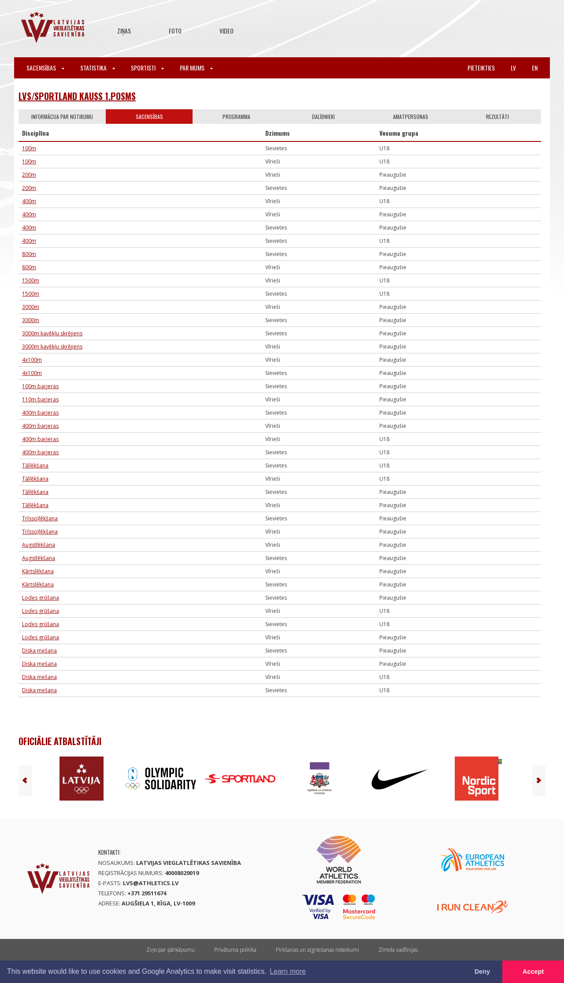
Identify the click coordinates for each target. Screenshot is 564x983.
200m (29, 174)
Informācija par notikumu (62, 116)
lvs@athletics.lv (150, 883)
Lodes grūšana (40, 597)
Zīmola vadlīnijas (398, 949)
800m (29, 254)
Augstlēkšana (38, 545)
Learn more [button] (288, 971)
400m (29, 201)
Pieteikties (481, 67)
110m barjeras (40, 399)
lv (513, 67)
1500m (30, 280)
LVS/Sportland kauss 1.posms (77, 96)
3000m (30, 307)
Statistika (97, 67)
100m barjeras (40, 386)
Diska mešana (39, 650)
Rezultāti (497, 116)
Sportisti (147, 67)
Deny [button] (482, 971)
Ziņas (124, 30)
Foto (175, 30)
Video (226, 30)
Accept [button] (533, 971)
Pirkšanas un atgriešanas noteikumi (317, 949)
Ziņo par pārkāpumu (170, 949)
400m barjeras (40, 412)
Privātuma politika (235, 949)
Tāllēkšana (35, 465)
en (535, 67)
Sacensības (45, 67)
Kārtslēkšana (38, 571)
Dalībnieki (323, 116)
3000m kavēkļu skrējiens (52, 333)
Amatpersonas (410, 116)
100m (29, 148)
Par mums (196, 67)
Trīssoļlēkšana (40, 518)
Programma (236, 116)
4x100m (32, 360)
